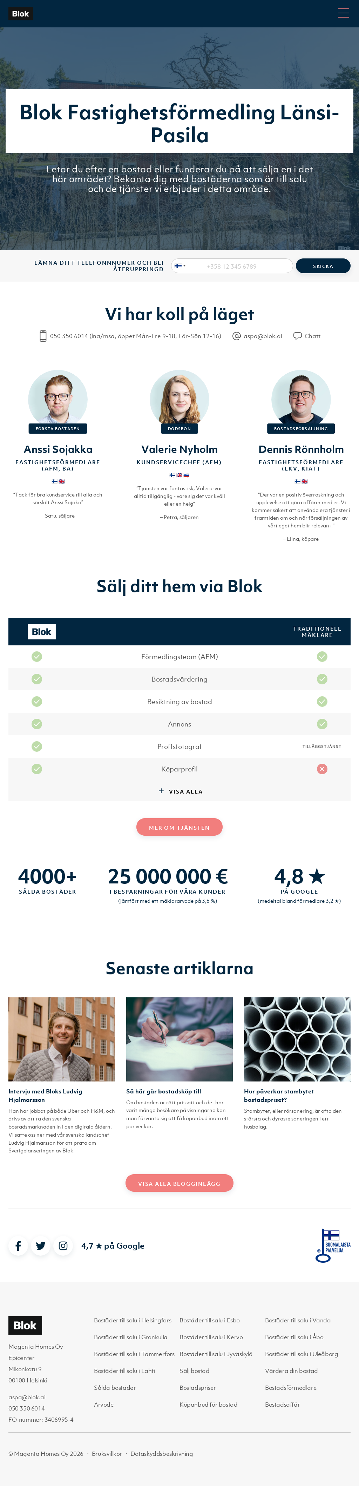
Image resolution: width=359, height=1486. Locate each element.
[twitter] (40, 1246)
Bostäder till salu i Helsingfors (132, 1320)
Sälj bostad (195, 1371)
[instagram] (63, 1246)
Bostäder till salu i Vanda (298, 1320)
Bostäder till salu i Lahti (124, 1371)
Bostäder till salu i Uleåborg (301, 1354)
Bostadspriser (198, 1388)
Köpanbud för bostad (208, 1404)
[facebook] (18, 1246)
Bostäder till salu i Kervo (211, 1337)
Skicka (323, 266)
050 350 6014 (26, 1408)
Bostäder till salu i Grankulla (131, 1337)
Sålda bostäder (115, 1388)
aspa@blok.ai (26, 1397)
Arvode (104, 1404)
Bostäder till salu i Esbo (210, 1320)
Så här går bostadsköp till (163, 1091)
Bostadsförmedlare (291, 1388)
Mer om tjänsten (179, 827)
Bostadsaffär (282, 1404)
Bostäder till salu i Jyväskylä (216, 1354)
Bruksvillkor (107, 1454)
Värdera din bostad (291, 1371)
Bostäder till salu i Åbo (294, 1337)
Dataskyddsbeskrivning (161, 1454)
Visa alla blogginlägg (179, 1183)
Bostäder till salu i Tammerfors (134, 1354)
